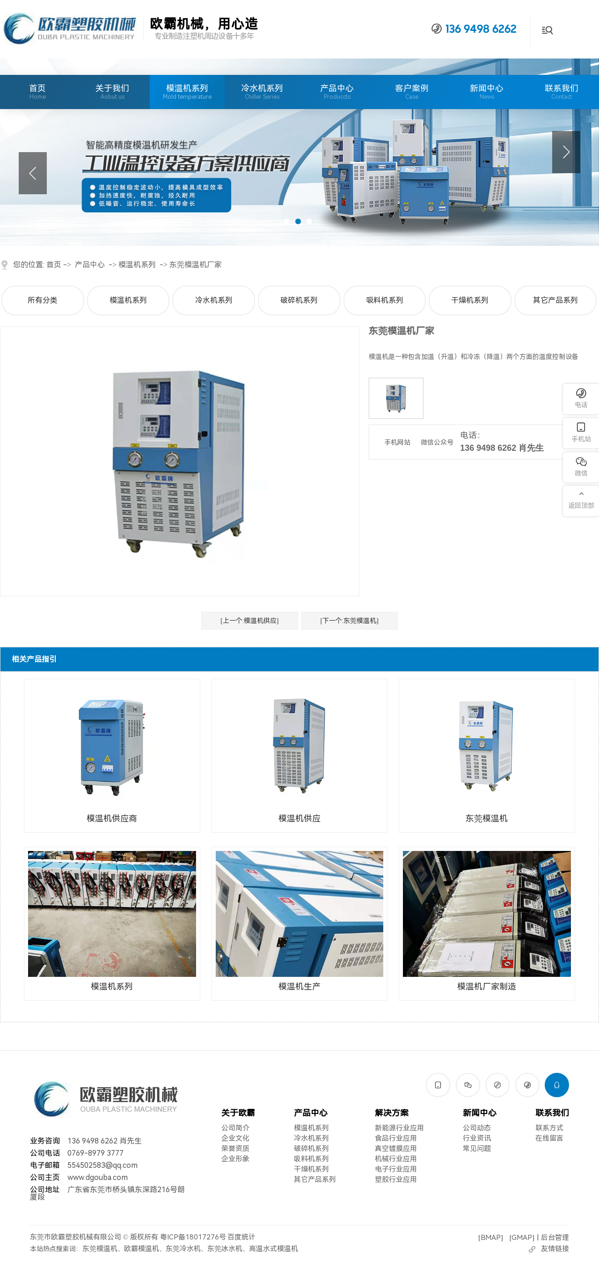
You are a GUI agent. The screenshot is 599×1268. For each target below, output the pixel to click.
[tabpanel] (299, 152)
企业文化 (235, 1138)
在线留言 (549, 1138)
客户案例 (411, 91)
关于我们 (112, 91)
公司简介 (235, 1128)
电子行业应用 (396, 1169)
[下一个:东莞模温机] (350, 620)
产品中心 (337, 91)
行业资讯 (477, 1138)
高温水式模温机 (273, 1249)
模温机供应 (299, 818)
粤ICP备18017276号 (193, 1237)
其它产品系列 (555, 300)
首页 (37, 91)
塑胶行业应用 (396, 1179)
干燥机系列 (470, 300)
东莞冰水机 (224, 1249)
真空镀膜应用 (396, 1148)
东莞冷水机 (183, 1249)
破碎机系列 (299, 300)
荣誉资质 (235, 1148)
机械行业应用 (396, 1159)
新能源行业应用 (399, 1128)
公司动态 (477, 1128)
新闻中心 (486, 91)
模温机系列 (187, 88)
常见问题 (477, 1148)
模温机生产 (299, 986)
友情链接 (555, 1249)
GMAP (521, 1237)
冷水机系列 (262, 88)
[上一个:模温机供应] (249, 620)
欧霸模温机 (141, 1249)
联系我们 (561, 91)
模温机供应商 (112, 818)
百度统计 (241, 1237)
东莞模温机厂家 (195, 264)
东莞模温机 (487, 818)
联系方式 (549, 1128)
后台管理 (555, 1237)
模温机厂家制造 (486, 986)
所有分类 (43, 300)
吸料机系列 (384, 300)
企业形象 (235, 1159)
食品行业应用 (396, 1138)
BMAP (491, 1237)
